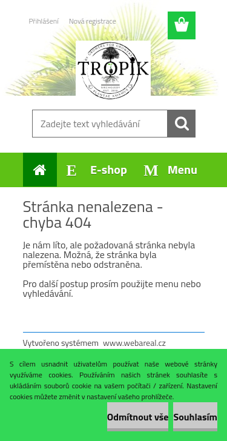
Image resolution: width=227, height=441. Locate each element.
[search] (182, 124)
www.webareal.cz (134, 342)
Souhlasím (195, 416)
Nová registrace (92, 21)
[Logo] (113, 71)
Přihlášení (44, 21)
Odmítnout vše (138, 416)
